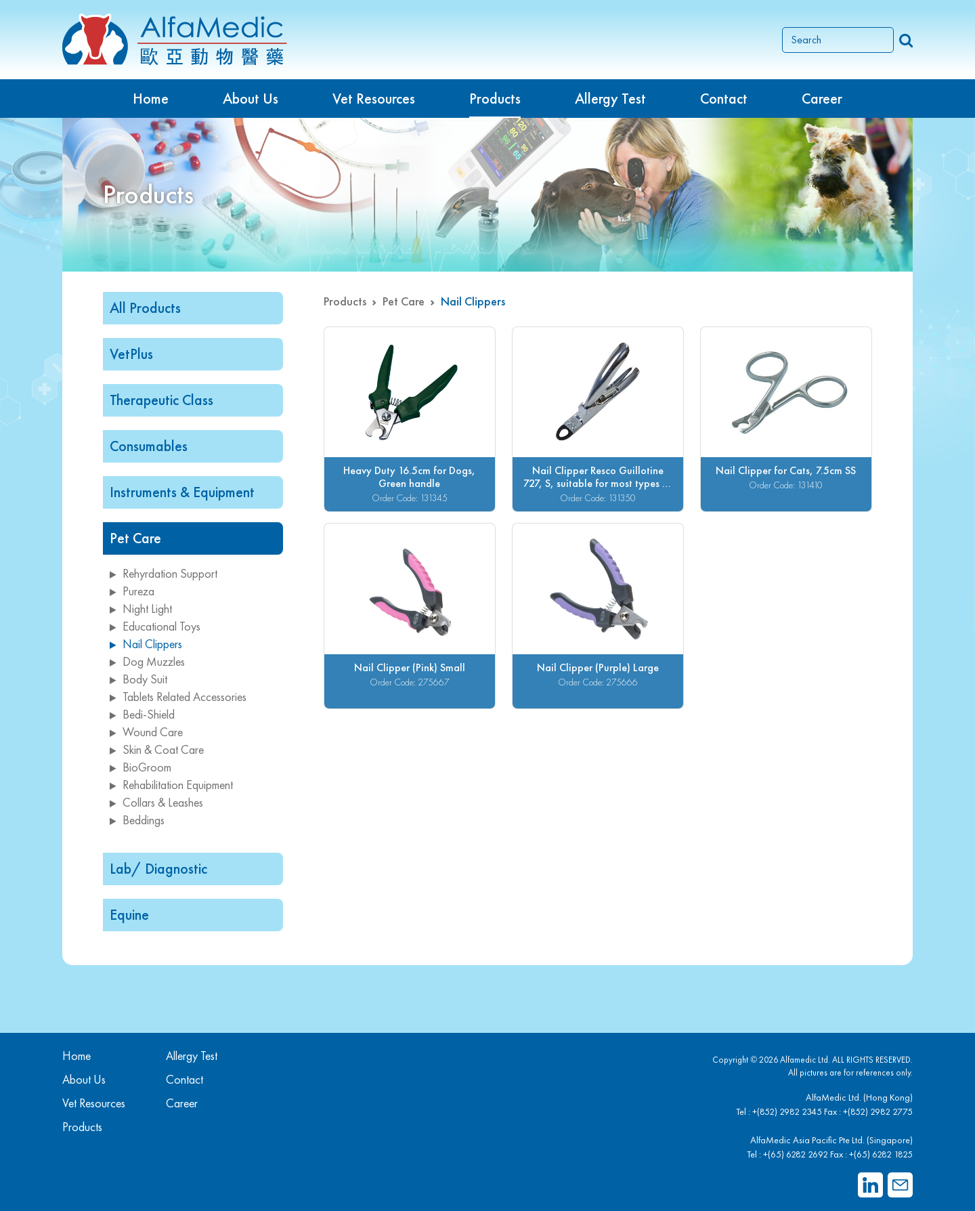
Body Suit (138, 679)
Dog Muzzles (147, 661)
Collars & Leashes (156, 802)
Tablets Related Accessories (178, 696)
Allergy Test (191, 1055)
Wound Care (146, 732)
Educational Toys (155, 626)
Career (822, 98)
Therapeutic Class (161, 400)
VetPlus (131, 354)
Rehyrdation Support (163, 573)
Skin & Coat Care (157, 749)
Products (345, 301)
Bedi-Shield (142, 714)
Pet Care (135, 538)
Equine (129, 915)
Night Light (141, 608)
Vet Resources (373, 98)
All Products (145, 308)
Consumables (149, 446)
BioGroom (140, 767)
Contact (724, 98)
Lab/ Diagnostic (158, 868)
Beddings (137, 820)
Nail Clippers (146, 644)
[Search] (838, 40)
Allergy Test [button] (610, 98)
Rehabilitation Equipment (171, 784)
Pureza (132, 591)
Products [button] (495, 98)
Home (151, 98)
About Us (250, 98)
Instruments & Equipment (182, 492)
